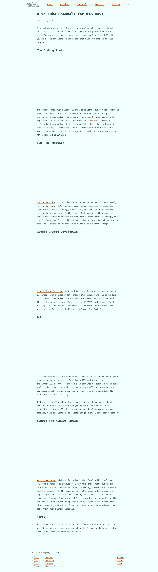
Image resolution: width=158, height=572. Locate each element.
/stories (49, 563)
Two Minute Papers (47, 480)
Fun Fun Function (46, 202)
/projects (49, 560)
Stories (116, 4)
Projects (99, 4)
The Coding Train (46, 110)
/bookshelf (50, 566)
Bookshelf (82, 4)
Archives (64, 4)
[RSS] (128, 4)
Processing (63, 120)
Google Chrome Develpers (50, 291)
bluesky (120, 560)
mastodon (120, 557)
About (50, 4)
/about (36, 557)
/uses (36, 560)
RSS (57, 553)
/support (37, 566)
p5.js (104, 117)
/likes (36, 563)
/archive (49, 557)
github (119, 563)
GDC (38, 376)
